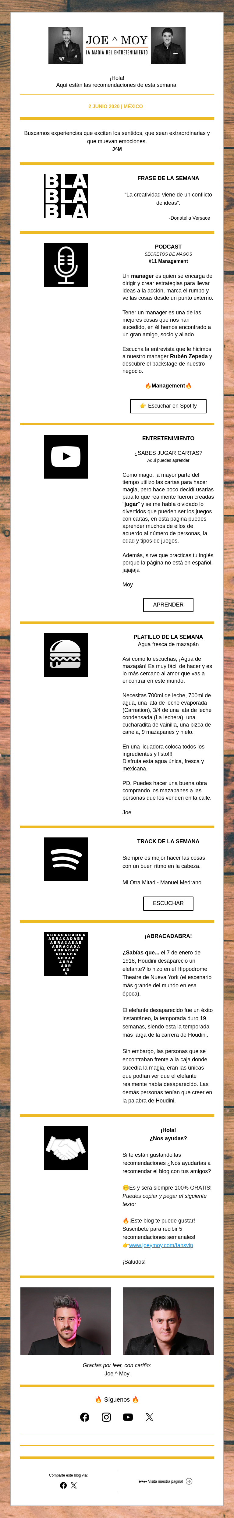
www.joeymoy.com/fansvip (161, 1245)
